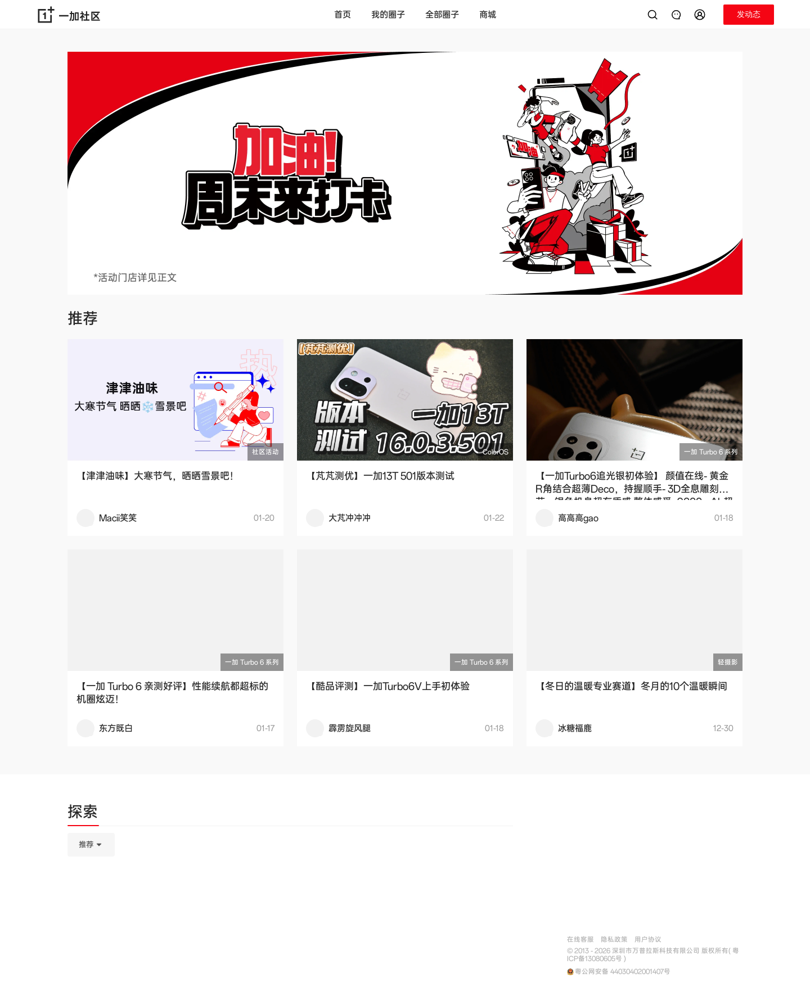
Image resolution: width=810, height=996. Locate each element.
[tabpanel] (290, 901)
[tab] (82, 813)
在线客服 (580, 939)
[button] (701, 14)
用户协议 (648, 939)
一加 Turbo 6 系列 (711, 452)
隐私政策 (614, 939)
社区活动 (265, 452)
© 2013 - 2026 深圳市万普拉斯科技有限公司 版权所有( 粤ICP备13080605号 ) (653, 955)
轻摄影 (728, 662)
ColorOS (495, 452)
